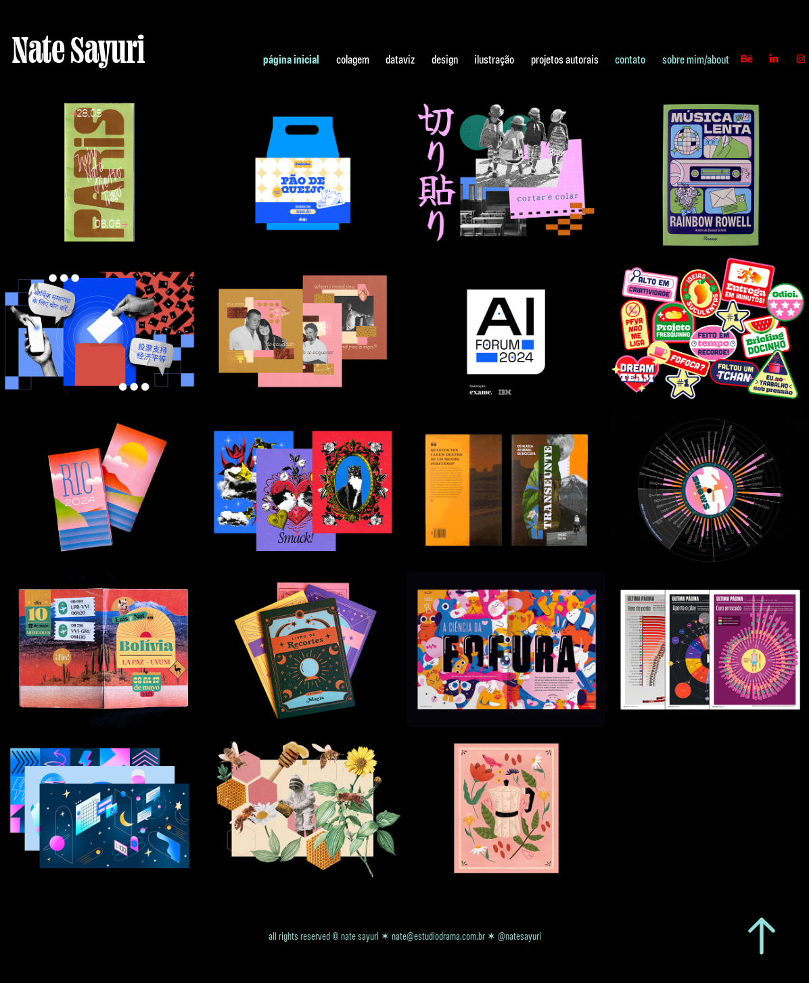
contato (630, 59)
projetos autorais (565, 59)
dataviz (400, 59)
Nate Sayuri (78, 48)
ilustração (494, 59)
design (445, 59)
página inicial (291, 59)
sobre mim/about (695, 59)
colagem (352, 59)
